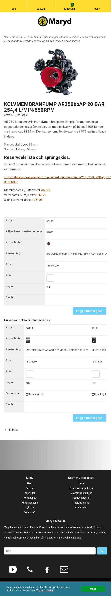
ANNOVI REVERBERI (16, 115)
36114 (45, 190)
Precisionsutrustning (81, 488)
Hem (6, 37)
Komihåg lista (35, 394)
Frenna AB (29, 512)
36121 (41, 195)
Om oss (29, 488)
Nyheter (29, 507)
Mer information (45, 590)
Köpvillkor (30, 493)
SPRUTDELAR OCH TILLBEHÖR (29, 37)
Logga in (41, 9)
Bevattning (81, 507)
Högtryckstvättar (81, 497)
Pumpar (54, 37)
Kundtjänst (30, 497)
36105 (38, 200)
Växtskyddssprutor (81, 493)
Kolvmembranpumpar (94, 37)
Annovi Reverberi (70, 37)
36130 (49, 221)
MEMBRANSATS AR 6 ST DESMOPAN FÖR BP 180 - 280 (57, 350)
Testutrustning (81, 502)
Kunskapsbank (30, 502)
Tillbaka (11, 429)
